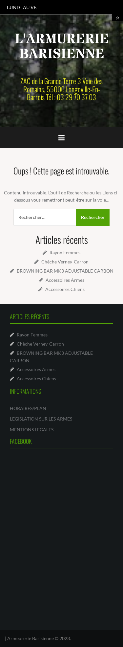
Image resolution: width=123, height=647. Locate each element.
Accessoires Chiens (65, 289)
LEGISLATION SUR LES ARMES (41, 419)
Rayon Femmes (65, 252)
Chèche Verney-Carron (65, 261)
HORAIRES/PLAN (28, 408)
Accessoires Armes (65, 280)
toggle (117, 17)
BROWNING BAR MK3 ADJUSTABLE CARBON (65, 271)
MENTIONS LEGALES (31, 429)
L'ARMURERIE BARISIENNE (62, 47)
